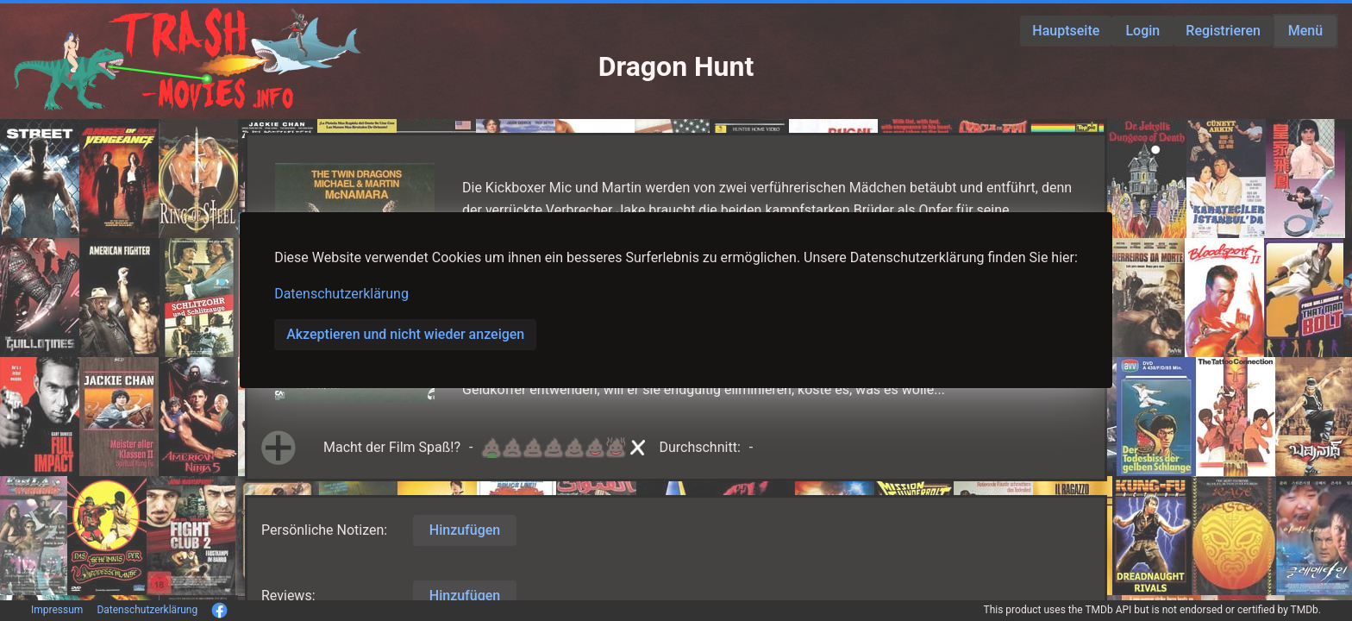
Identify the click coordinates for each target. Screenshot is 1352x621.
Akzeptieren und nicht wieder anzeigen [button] (405, 334)
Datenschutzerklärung (341, 293)
